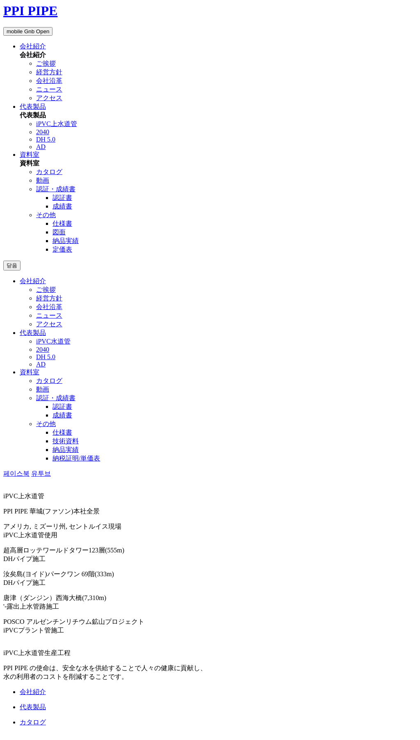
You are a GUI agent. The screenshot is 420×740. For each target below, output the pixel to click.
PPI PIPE (30, 10)
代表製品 (33, 106)
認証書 (62, 197)
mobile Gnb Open (28, 31)
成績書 (62, 206)
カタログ (49, 171)
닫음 (12, 265)
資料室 (29, 154)
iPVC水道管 (53, 341)
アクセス (49, 97)
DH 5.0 (45, 139)
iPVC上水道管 (56, 123)
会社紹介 (33, 46)
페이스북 (16, 473)
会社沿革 (49, 80)
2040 (42, 131)
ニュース (49, 89)
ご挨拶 (46, 63)
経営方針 (49, 72)
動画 (42, 180)
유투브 (41, 473)
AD (41, 146)
